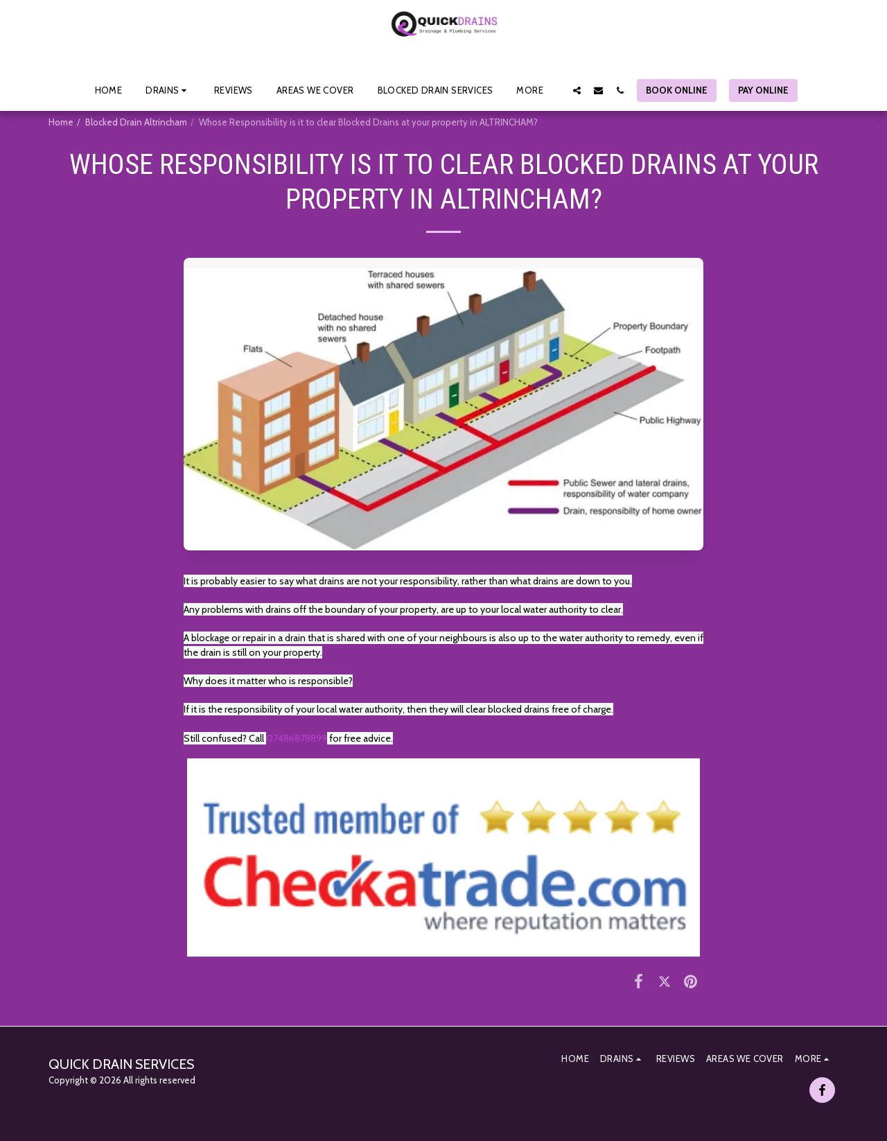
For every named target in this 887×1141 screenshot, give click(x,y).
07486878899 (296, 738)
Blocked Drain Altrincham (136, 122)
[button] (168, 90)
